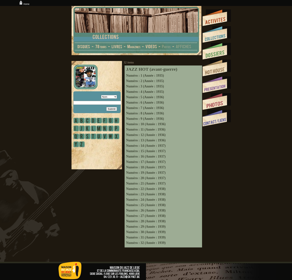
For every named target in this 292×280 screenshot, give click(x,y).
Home (24, 4)
